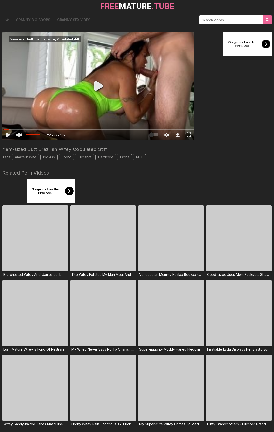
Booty (66, 157)
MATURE (137, 6)
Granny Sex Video (74, 20)
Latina (124, 157)
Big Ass (49, 157)
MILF (139, 157)
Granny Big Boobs (33, 20)
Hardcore (105, 157)
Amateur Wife (25, 157)
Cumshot (84, 157)
